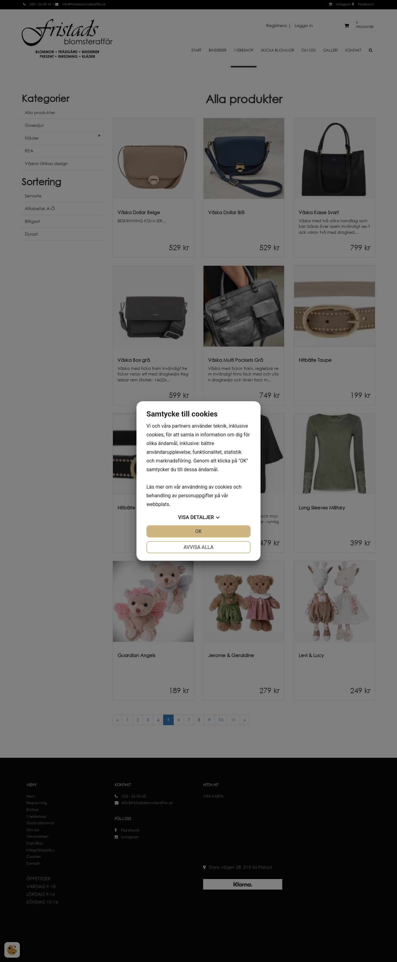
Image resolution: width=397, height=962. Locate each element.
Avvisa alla (199, 547)
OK (198, 531)
